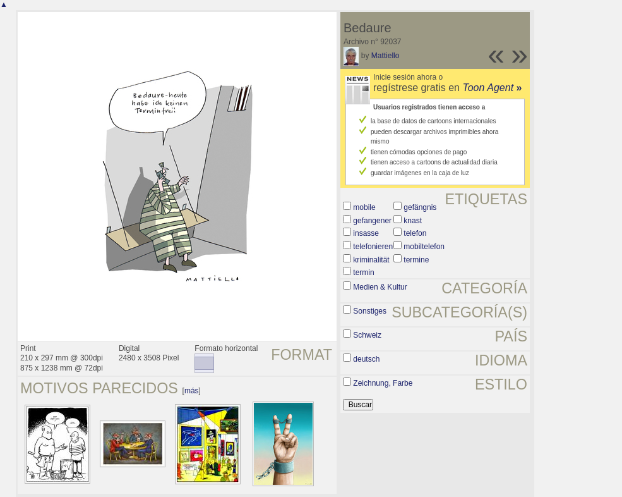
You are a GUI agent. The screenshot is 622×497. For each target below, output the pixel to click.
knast (413, 220)
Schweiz (367, 335)
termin (363, 272)
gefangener (372, 220)
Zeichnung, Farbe (382, 383)
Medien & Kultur (380, 287)
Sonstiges (369, 311)
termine (416, 259)
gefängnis (420, 207)
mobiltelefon (424, 246)
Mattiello (385, 55)
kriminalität (371, 259)
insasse (366, 233)
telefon (415, 233)
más (191, 390)
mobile (364, 207)
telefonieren (373, 246)
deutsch (366, 359)
